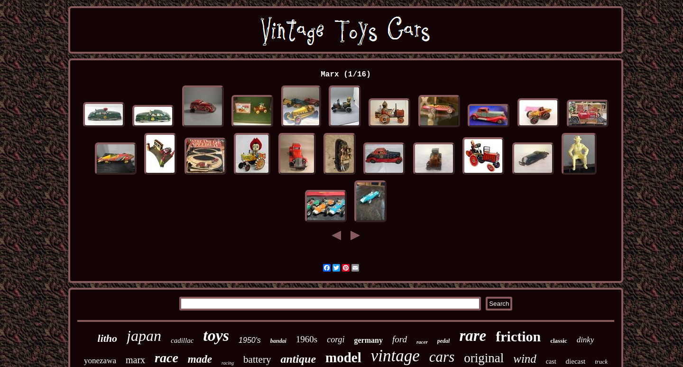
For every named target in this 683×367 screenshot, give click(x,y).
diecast (576, 361)
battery (257, 359)
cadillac (182, 340)
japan (144, 335)
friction (518, 336)
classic (558, 340)
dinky (585, 339)
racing (228, 363)
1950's (250, 340)
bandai (278, 341)
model (343, 357)
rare (472, 335)
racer (422, 342)
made (200, 359)
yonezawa (100, 360)
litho (108, 338)
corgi (335, 339)
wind (524, 358)
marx (135, 360)
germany (368, 340)
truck (601, 361)
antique (298, 359)
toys (216, 335)
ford (399, 339)
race (166, 357)
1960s (306, 339)
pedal (443, 341)
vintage (395, 356)
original (484, 358)
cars (441, 356)
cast (551, 361)
